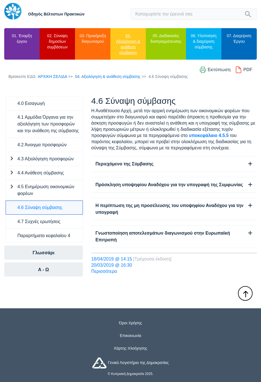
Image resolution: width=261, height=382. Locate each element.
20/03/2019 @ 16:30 (111, 265)
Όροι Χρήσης (130, 323)
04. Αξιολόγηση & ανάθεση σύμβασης (128, 44)
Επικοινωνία (130, 335)
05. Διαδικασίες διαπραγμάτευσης (165, 38)
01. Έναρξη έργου (22, 38)
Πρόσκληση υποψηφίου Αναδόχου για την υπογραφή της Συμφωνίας (169, 184)
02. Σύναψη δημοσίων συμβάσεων (57, 41)
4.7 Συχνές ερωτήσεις (38, 221)
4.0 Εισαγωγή (31, 103)
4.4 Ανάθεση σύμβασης (40, 172)
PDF (243, 69)
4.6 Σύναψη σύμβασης (39, 207)
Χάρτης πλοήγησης (130, 348)
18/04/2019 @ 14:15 (111, 259)
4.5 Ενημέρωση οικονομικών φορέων (45, 190)
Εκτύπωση (215, 69)
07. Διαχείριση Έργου (239, 38)
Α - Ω (43, 269)
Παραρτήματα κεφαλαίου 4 (43, 235)
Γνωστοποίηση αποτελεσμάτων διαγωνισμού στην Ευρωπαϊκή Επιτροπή (163, 236)
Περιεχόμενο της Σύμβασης (125, 163)
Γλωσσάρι (44, 252)
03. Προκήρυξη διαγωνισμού (93, 38)
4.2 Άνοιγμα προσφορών (42, 144)
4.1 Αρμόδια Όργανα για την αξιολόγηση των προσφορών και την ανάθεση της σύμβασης (48, 124)
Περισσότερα (104, 271)
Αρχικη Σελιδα (52, 76)
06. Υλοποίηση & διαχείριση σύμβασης (203, 41)
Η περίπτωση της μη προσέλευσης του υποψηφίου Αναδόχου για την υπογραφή (170, 209)
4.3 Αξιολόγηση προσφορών (45, 158)
